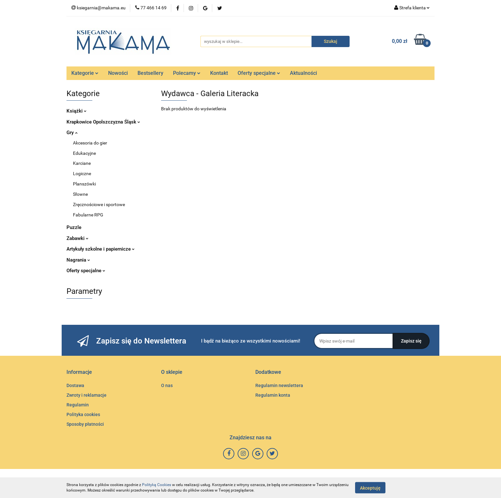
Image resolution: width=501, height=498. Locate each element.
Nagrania (78, 260)
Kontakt (219, 73)
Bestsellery (150, 73)
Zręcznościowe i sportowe (99, 204)
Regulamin (77, 404)
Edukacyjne (84, 153)
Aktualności (303, 73)
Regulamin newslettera (279, 385)
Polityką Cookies (156, 485)
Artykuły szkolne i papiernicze (100, 249)
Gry (71, 132)
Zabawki (77, 238)
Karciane (82, 163)
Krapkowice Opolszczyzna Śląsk (103, 122)
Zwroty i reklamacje (86, 395)
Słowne (80, 194)
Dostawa (75, 385)
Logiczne (82, 173)
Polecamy (186, 73)
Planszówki (84, 183)
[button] (79, 372)
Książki (76, 111)
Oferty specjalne (259, 73)
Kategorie (84, 73)
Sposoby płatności (85, 424)
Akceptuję (370, 487)
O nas (167, 385)
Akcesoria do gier (90, 142)
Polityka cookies (83, 414)
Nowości (118, 73)
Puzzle (73, 227)
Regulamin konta (272, 395)
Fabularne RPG (88, 214)
